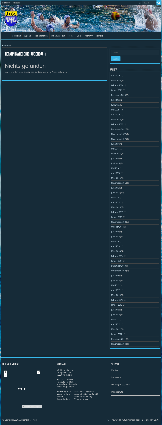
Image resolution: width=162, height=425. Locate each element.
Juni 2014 (115, 236)
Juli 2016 (115, 158)
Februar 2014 (117, 256)
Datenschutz (117, 392)
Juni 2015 (115, 192)
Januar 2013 (116, 305)
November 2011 (118, 344)
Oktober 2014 (117, 227)
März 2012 (116, 329)
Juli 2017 (115, 144)
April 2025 (115, 114)
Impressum (116, 377)
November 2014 (118, 222)
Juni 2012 (115, 314)
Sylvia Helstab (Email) (84, 391)
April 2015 (115, 202)
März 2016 (116, 178)
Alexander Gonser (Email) (86, 394)
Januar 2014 (116, 261)
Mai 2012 (115, 319)
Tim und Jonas (81, 399)
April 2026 (115, 75)
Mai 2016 (115, 168)
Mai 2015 (115, 197)
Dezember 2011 (118, 339)
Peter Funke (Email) (83, 396)
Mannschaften (41, 36)
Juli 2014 (115, 232)
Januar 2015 (116, 217)
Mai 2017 (115, 149)
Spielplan (16, 36)
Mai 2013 (115, 285)
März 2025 (116, 119)
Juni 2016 (115, 163)
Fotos (70, 36)
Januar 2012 (116, 334)
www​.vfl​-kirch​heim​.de (67, 384)
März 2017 (116, 153)
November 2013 (118, 271)
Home (6, 45)
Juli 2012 (115, 310)
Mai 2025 (115, 110)
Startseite (6, 35)
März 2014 (116, 251)
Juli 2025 (115, 100)
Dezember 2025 (118, 95)
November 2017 (118, 139)
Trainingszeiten (58, 36)
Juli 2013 (115, 275)
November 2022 (118, 134)
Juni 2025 (115, 105)
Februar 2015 (117, 212)
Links (79, 36)
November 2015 (118, 183)
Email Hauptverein (65, 387)
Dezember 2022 (118, 129)
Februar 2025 (117, 124)
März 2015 (116, 207)
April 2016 (115, 173)
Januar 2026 (116, 90)
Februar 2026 (117, 85)
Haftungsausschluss (120, 384)
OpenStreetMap (32, 406)
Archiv (88, 36)
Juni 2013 (115, 280)
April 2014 (115, 246)
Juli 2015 (115, 188)
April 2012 (115, 324)
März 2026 (116, 80)
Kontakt (99, 36)
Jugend (27, 36)
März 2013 (116, 295)
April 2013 (115, 290)
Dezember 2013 (118, 266)
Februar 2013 (117, 300)
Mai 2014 (115, 241)
